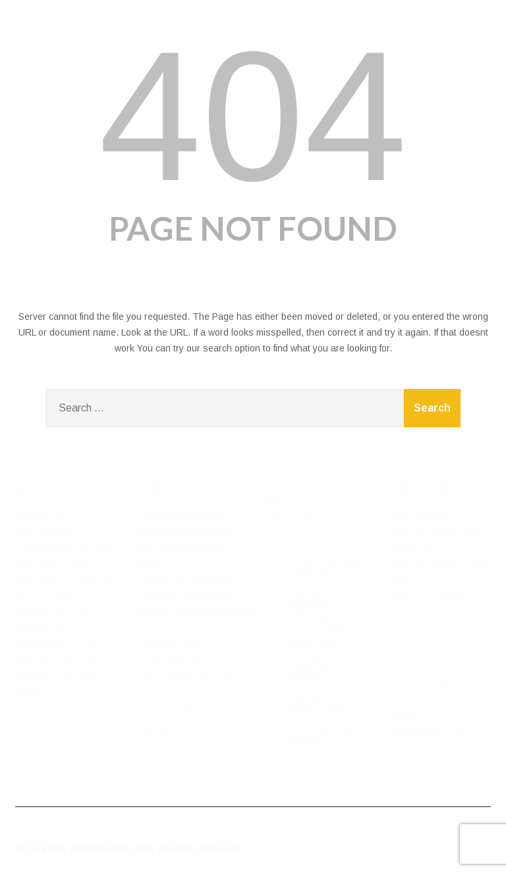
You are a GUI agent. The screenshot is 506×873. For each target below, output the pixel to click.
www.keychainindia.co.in (437, 730)
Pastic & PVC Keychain (317, 713)
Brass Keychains (324, 562)
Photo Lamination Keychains (325, 734)
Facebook (407, 759)
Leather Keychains (311, 692)
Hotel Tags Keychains (312, 671)
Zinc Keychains (321, 614)
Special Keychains (327, 750)
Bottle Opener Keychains (318, 650)
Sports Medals (319, 625)
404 (253, 116)
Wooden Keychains (311, 598)
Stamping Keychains (311, 577)
